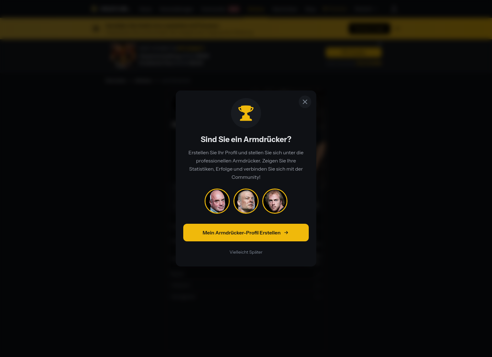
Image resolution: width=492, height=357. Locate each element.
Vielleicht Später (245, 252)
